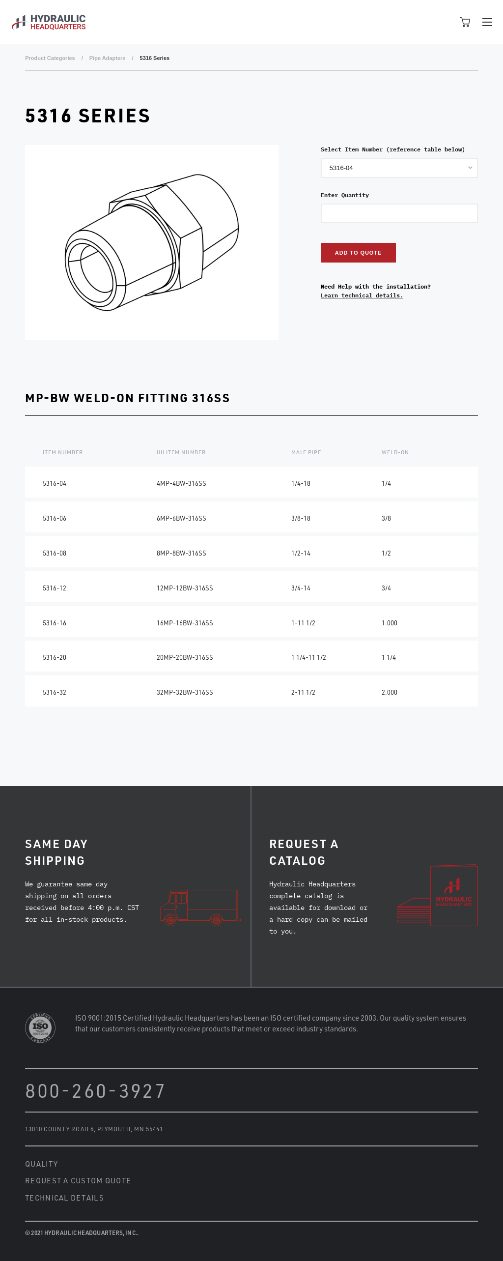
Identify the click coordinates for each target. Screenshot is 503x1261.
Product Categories (50, 58)
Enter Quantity (345, 195)
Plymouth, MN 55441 (130, 1129)
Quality (41, 1164)
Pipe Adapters (107, 58)
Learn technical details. (362, 295)
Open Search (443, 22)
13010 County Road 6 (59, 1129)
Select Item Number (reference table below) (393, 149)
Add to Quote (358, 253)
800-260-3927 (96, 1090)
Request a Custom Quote (78, 1180)
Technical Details (64, 1197)
